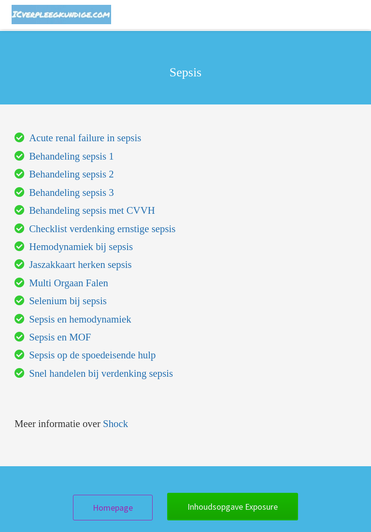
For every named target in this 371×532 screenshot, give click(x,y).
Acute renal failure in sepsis (85, 137)
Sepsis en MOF (60, 336)
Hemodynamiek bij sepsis (81, 246)
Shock (115, 423)
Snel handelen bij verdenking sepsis (101, 373)
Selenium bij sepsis (68, 300)
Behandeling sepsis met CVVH (92, 210)
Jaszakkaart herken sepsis (80, 264)
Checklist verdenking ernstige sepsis (102, 228)
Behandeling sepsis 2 (71, 173)
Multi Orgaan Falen (68, 282)
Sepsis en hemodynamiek (80, 319)
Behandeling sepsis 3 (71, 192)
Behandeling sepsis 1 (71, 156)
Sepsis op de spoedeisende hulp (92, 354)
